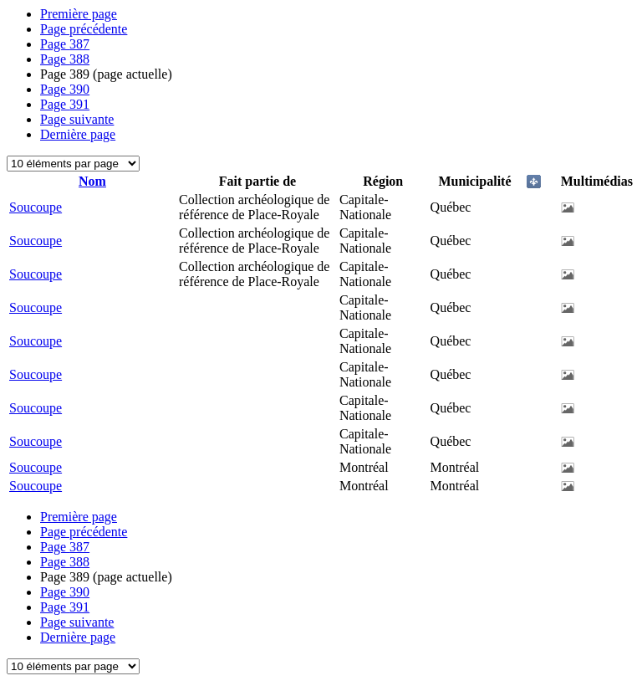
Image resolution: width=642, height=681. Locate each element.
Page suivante (77, 119)
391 (64, 104)
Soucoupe (35, 207)
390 (64, 89)
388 (64, 59)
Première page (78, 14)
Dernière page (77, 134)
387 (64, 44)
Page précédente (83, 29)
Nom (92, 181)
